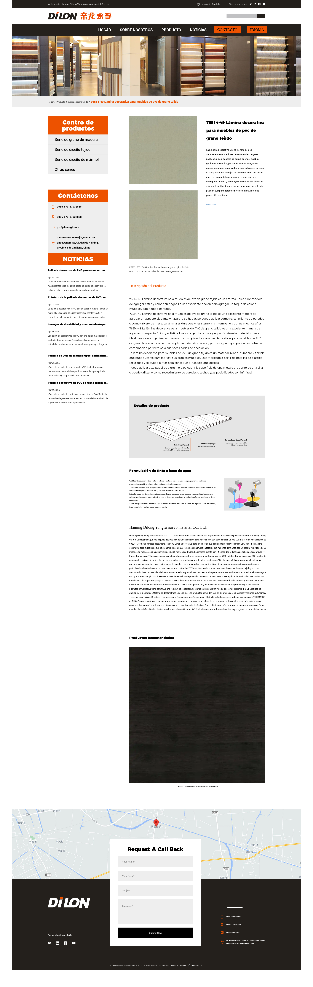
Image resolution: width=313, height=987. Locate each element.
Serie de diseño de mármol (77, 158)
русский (206, 4)
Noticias (198, 29)
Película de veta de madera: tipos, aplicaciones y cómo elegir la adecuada (78, 355)
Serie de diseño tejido (88, 101)
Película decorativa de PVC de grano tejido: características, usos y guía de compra (78, 382)
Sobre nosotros (136, 29)
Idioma (257, 30)
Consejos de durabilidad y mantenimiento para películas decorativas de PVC (78, 323)
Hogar (104, 29)
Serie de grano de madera (76, 138)
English (216, 4)
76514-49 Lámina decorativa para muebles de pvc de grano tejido (173, 298)
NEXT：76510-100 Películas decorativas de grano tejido (155, 270)
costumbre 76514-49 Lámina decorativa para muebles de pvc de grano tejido (214, 595)
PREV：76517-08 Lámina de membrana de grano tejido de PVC (158, 266)
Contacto (227, 30)
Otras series (65, 168)
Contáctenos (212, 203)
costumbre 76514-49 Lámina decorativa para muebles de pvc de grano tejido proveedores (197, 570)
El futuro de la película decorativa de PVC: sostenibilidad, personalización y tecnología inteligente (78, 296)
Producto (171, 29)
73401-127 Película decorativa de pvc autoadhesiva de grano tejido (197, 814)
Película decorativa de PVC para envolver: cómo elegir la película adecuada (78, 269)
